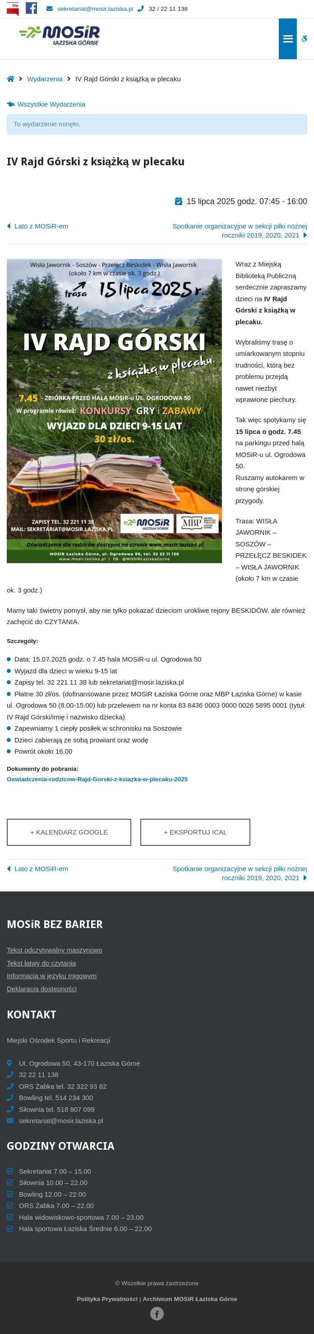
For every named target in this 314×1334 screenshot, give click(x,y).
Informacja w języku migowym (52, 976)
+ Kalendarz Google (69, 832)
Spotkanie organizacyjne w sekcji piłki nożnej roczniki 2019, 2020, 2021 (240, 230)
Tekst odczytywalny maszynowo (54, 950)
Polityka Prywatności (107, 1299)
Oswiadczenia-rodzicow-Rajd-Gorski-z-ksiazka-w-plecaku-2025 (97, 779)
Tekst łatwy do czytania (41, 963)
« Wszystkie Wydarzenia (47, 104)
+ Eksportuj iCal (195, 832)
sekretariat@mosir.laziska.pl (90, 8)
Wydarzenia (45, 79)
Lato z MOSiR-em (40, 226)
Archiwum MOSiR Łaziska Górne (190, 1299)
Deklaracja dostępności (42, 989)
